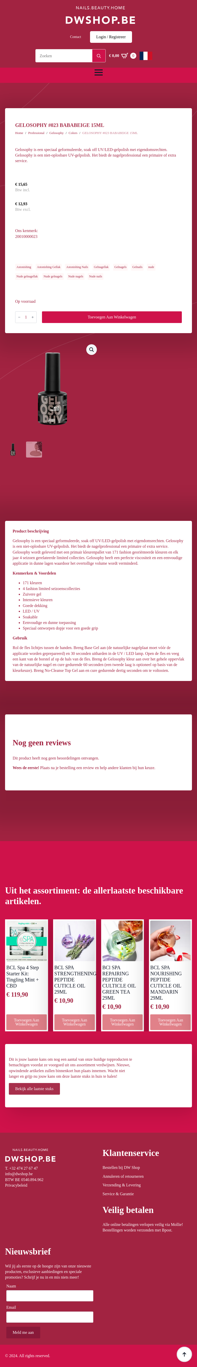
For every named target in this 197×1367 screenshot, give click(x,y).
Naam (12, 1286)
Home (19, 133)
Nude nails (95, 276)
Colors (73, 133)
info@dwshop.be (19, 1174)
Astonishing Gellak (48, 267)
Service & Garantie (118, 1194)
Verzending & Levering (122, 1185)
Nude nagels (75, 276)
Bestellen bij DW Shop (121, 1167)
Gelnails (137, 267)
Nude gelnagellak (27, 276)
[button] (91, 349)
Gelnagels (120, 267)
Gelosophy (56, 133)
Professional (36, 133)
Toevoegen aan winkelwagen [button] (26, 1022)
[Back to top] (184, 1354)
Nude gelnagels (52, 276)
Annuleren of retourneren (123, 1176)
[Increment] (32, 317)
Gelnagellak (101, 267)
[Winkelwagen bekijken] (123, 56)
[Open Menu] (99, 72)
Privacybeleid (16, 1185)
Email (12, 1307)
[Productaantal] (26, 317)
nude (151, 267)
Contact (75, 37)
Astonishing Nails (77, 267)
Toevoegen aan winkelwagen (112, 317)
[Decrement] (19, 317)
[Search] (98, 56)
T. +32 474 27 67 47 (21, 1168)
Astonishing (23, 267)
